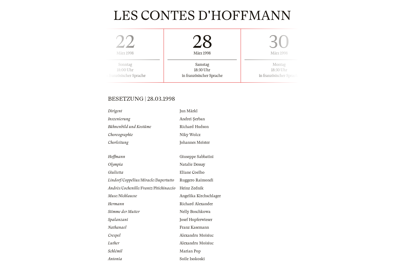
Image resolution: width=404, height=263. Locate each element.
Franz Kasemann (194, 227)
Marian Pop (190, 251)
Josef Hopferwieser (196, 219)
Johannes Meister (195, 142)
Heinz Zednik (192, 188)
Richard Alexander (196, 204)
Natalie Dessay (192, 164)
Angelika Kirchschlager (200, 196)
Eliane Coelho (192, 172)
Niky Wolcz (190, 134)
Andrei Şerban (192, 119)
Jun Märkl (189, 111)
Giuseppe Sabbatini (197, 156)
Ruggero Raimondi (196, 180)
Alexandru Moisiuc (197, 235)
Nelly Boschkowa (195, 211)
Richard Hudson (194, 126)
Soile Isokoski (192, 259)
